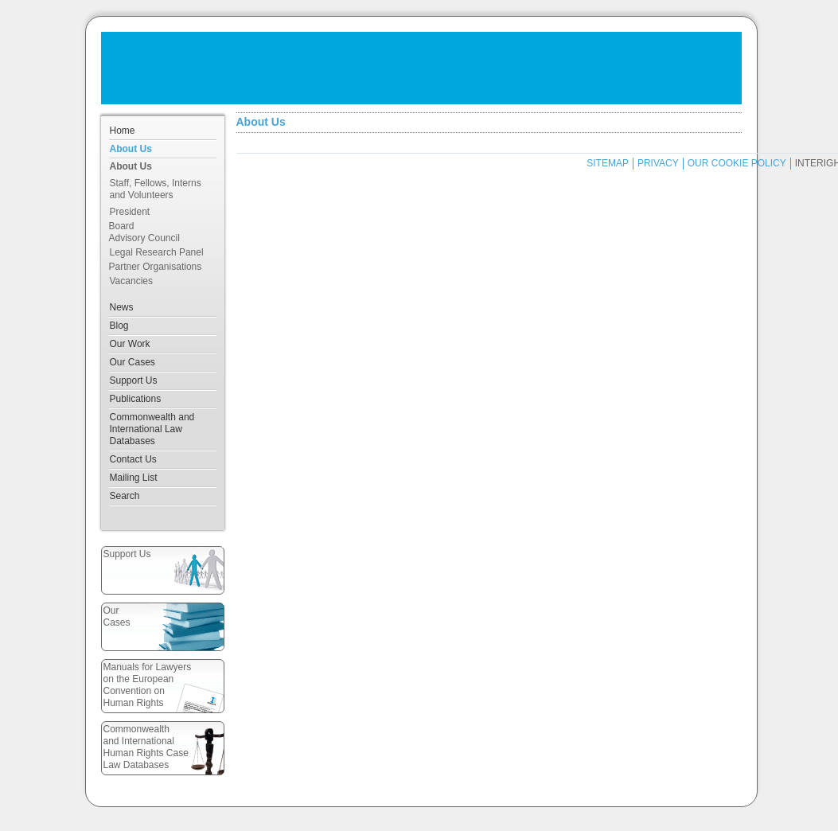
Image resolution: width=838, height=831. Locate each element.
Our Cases (132, 362)
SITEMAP (608, 163)
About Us (131, 148)
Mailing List (134, 477)
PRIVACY (658, 163)
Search (125, 495)
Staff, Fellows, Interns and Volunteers (155, 189)
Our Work (130, 343)
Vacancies (131, 281)
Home (122, 130)
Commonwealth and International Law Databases (152, 429)
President (130, 211)
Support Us (134, 380)
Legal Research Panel (157, 252)
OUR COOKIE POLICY (737, 163)
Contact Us (133, 459)
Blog (119, 325)
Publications (136, 398)
